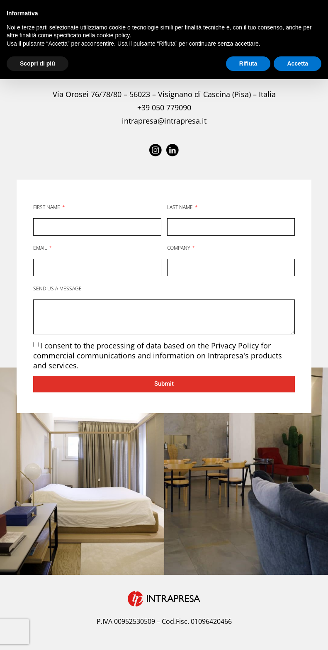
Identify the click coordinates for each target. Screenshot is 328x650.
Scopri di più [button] (37, 63)
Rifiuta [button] (248, 63)
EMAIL (40, 247)
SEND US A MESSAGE (57, 288)
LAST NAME (180, 206)
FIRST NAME (47, 206)
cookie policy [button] (113, 35)
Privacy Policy (236, 345)
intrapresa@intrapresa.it (164, 121)
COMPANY (179, 247)
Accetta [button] (297, 63)
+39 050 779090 (164, 107)
